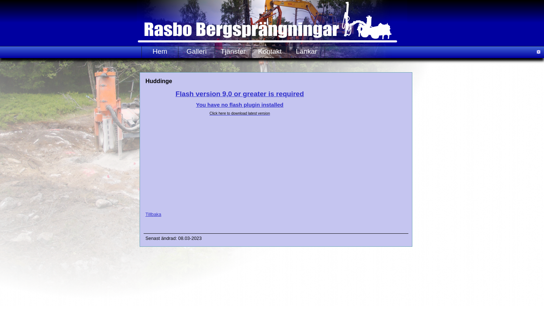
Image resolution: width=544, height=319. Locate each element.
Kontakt (269, 51)
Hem (160, 51)
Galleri (196, 51)
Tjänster (233, 51)
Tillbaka (153, 214)
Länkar (306, 51)
